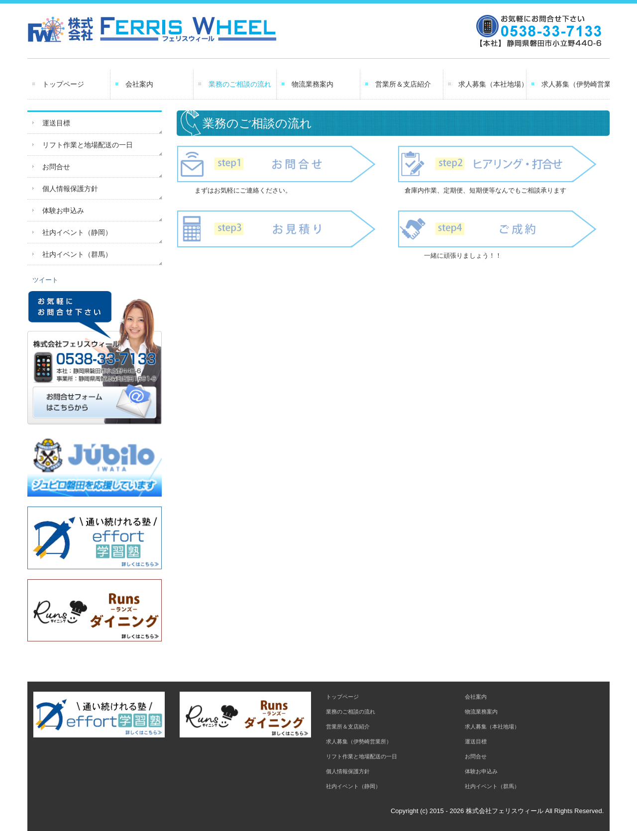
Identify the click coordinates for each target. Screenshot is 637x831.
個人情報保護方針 (70, 189)
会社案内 (139, 84)
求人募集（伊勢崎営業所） (575, 84)
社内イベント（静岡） (77, 232)
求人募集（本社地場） (492, 84)
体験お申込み (63, 210)
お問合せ (56, 167)
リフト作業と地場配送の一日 (87, 145)
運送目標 (56, 123)
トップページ (63, 84)
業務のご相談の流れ (240, 84)
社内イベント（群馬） (77, 254)
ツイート (45, 280)
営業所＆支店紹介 (403, 84)
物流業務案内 (312, 84)
